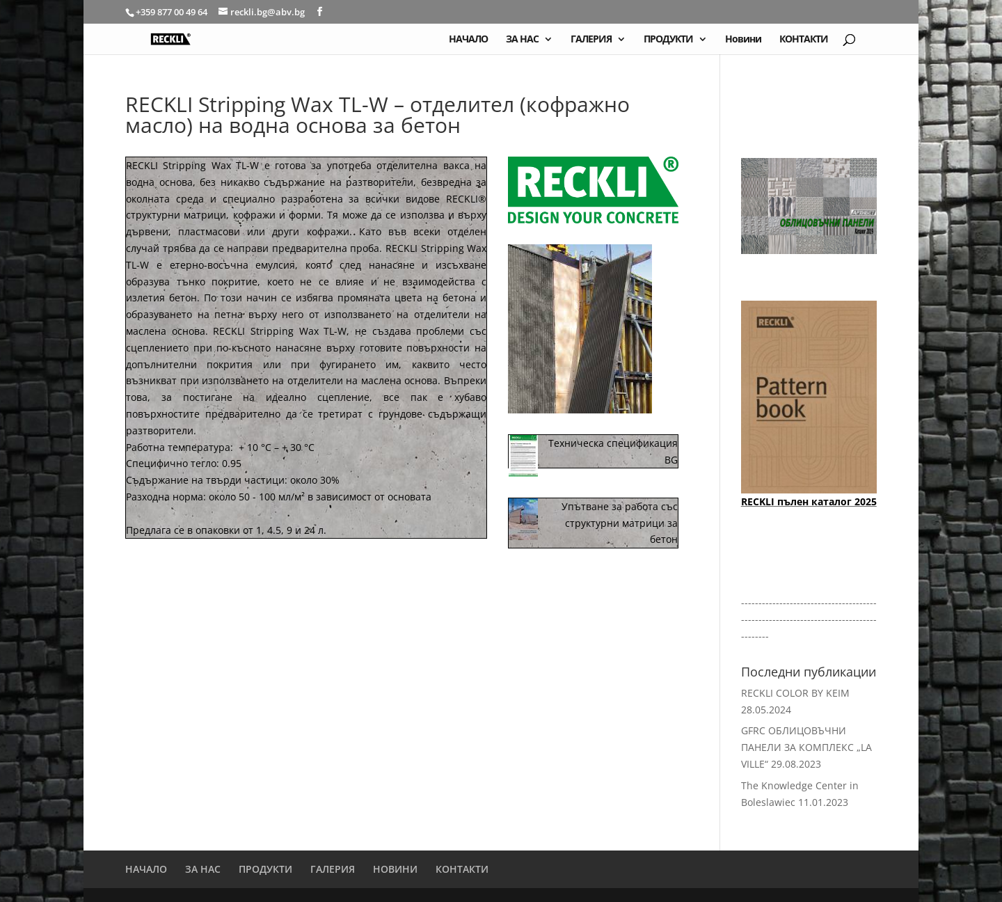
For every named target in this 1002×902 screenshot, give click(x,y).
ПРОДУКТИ (668, 39)
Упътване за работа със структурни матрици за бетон (620, 523)
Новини (743, 39)
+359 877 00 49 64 (172, 12)
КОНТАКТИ (803, 39)
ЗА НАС (522, 39)
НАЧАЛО (468, 39)
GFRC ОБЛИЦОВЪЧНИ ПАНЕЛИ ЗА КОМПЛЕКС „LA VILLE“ (806, 747)
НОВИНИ (395, 869)
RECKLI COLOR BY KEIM (795, 692)
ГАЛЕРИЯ (591, 39)
